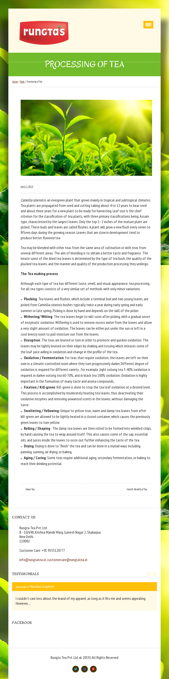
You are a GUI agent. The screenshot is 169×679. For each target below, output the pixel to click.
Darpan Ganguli (22, 587)
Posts (22, 81)
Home (15, 81)
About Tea (30, 489)
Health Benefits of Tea (137, 489)
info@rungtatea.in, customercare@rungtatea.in (53, 559)
